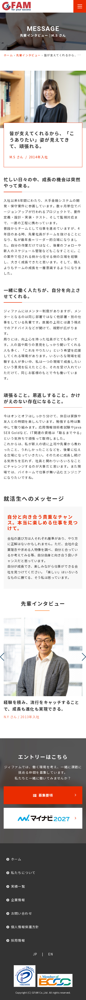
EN (50, 954)
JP (35, 954)
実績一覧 (18, 886)
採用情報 (18, 940)
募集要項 (43, 795)
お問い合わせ (21, 913)
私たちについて (23, 873)
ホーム (8, 55)
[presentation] (2, 657)
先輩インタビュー (28, 55)
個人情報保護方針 (25, 927)
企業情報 (18, 900)
